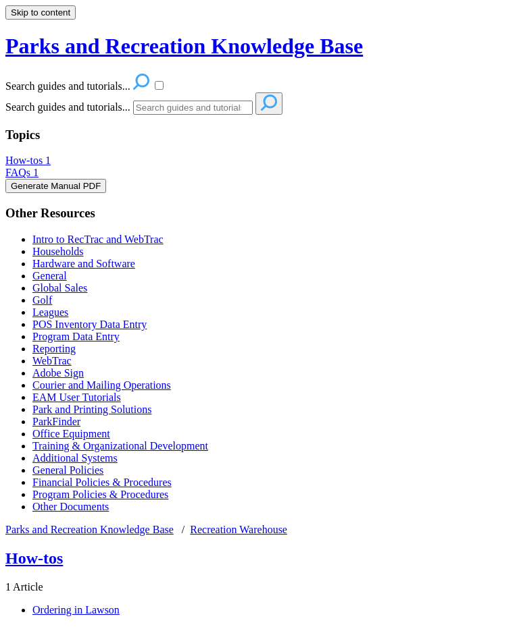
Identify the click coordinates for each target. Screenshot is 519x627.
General (49, 275)
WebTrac (52, 360)
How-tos (28, 160)
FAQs (22, 172)
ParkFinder (56, 421)
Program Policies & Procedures (100, 494)
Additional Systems (75, 458)
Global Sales (59, 288)
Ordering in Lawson (76, 610)
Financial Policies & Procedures (102, 482)
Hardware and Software (83, 263)
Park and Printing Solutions (91, 409)
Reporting (54, 348)
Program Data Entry (76, 336)
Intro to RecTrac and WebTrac (98, 239)
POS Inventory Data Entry (89, 324)
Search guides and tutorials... (67, 107)
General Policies (67, 470)
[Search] (193, 108)
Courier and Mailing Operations (101, 385)
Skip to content (40, 12)
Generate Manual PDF (56, 186)
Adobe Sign (58, 373)
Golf (42, 300)
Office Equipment (71, 433)
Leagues (50, 312)
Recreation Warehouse (238, 529)
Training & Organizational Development (120, 446)
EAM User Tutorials (76, 397)
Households (58, 251)
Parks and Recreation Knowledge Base (89, 529)
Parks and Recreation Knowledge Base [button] (184, 46)
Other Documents (70, 506)
